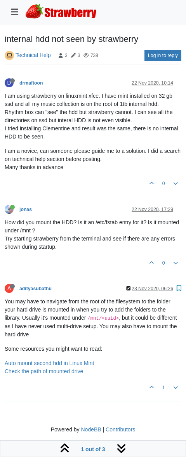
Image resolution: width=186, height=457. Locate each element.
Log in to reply (163, 55)
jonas (25, 209)
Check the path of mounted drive (44, 371)
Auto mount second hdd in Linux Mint (49, 363)
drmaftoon (31, 83)
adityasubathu (35, 288)
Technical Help (33, 55)
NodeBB (91, 429)
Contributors (120, 429)
